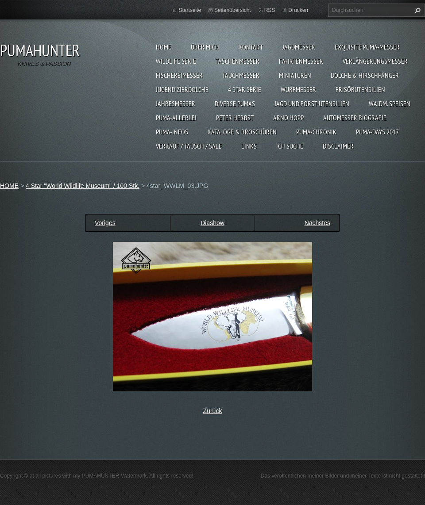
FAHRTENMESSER (301, 61)
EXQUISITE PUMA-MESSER (367, 46)
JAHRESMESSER (175, 103)
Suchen (416, 10)
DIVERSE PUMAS (235, 103)
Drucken (298, 10)
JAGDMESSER (298, 46)
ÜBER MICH (205, 46)
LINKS (249, 146)
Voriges (105, 222)
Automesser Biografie (354, 117)
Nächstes (317, 222)
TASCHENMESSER (237, 61)
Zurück (212, 410)
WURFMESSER (298, 89)
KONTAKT (251, 46)
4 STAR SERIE (244, 89)
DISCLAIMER (338, 146)
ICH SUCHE (289, 146)
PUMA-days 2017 (377, 131)
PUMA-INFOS (172, 131)
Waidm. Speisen (389, 103)
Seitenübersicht (232, 10)
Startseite (189, 10)
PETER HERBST (235, 117)
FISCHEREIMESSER (179, 75)
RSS (269, 10)
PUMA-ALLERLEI (176, 117)
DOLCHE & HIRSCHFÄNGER (365, 75)
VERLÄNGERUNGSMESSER (375, 61)
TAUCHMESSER (240, 75)
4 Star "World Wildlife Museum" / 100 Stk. (82, 185)
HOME (163, 46)
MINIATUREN (295, 75)
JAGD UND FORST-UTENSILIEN (311, 103)
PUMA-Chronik (316, 131)
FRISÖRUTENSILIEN (360, 89)
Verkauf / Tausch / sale (189, 146)
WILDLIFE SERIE (176, 61)
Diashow (212, 222)
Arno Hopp (288, 117)
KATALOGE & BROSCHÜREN (242, 131)
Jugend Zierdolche (182, 89)
